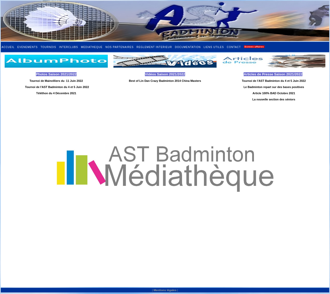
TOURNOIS (48, 47)
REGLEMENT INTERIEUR (154, 47)
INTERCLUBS (68, 47)
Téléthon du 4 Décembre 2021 (56, 93)
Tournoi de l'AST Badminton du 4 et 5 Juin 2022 (57, 87)
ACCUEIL (8, 47)
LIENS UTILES (214, 47)
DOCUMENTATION (188, 47)
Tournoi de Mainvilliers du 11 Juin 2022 (56, 80)
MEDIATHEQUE (92, 47)
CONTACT (234, 47)
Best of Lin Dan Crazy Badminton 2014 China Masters (165, 80)
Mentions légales (165, 290)
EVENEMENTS (27, 47)
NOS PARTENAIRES (119, 47)
